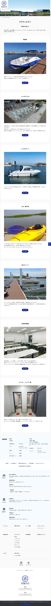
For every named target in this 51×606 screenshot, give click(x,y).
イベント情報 (28, 525)
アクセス (4, 553)
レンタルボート (17, 540)
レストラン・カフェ (40, 525)
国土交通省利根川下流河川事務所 (24, 466)
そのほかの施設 (17, 546)
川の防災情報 (31, 463)
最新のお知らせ (17, 525)
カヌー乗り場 (16, 542)
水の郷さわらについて (41, 534)
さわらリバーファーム (39, 463)
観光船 (15, 536)
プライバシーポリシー (20, 570)
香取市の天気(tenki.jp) (22, 463)
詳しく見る (25, 82)
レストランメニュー (40, 528)
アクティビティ (17, 534)
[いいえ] (49, 603)
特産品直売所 (5, 534)
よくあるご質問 (17, 555)
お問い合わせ (16, 553)
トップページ (5, 525)
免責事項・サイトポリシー (29, 570)
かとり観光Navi (13, 463)
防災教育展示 (28, 534)
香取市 (7, 463)
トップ (2, 17)
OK (21, 604)
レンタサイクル (17, 538)
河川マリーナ (16, 544)
